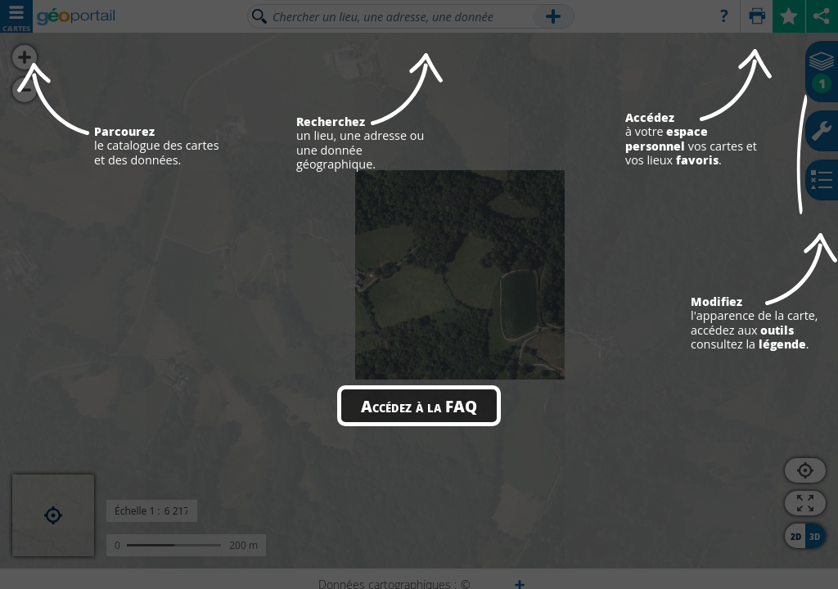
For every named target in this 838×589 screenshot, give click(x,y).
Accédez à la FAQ (419, 405)
